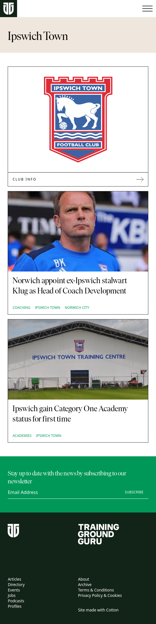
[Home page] (8, 9)
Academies (22, 436)
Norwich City (77, 308)
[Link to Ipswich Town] (78, 119)
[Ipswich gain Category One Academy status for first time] (78, 359)
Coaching (21, 308)
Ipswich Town (47, 308)
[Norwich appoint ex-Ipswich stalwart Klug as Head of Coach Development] (78, 231)
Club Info (78, 179)
